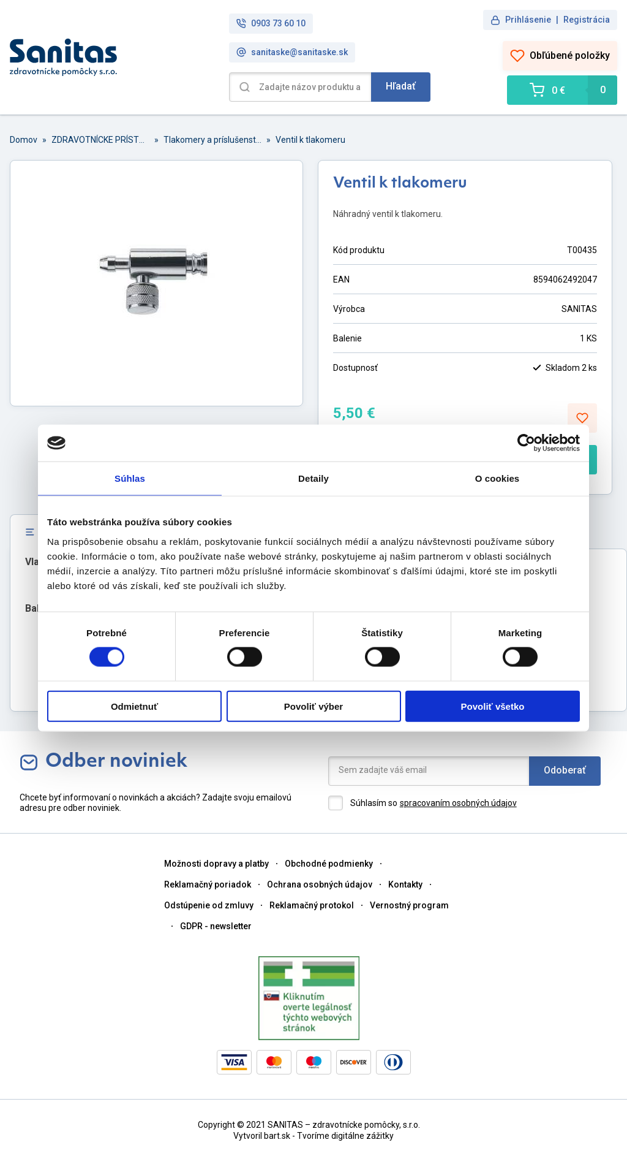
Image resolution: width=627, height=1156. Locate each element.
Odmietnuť (134, 706)
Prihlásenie (528, 20)
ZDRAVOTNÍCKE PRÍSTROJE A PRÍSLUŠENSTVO (100, 140)
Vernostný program (409, 905)
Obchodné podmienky (329, 864)
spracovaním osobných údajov (458, 803)
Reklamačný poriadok (207, 884)
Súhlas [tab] (130, 478)
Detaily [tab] (313, 478)
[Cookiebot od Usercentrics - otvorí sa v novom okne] (526, 443)
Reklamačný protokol (311, 905)
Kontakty (405, 884)
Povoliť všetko (493, 706)
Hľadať (401, 86)
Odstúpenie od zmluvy (208, 905)
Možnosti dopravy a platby (216, 864)
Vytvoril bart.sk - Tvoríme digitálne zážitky (313, 1136)
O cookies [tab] (497, 478)
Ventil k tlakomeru (310, 140)
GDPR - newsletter (216, 926)
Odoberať (565, 770)
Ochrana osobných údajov (319, 884)
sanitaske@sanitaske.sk (292, 52)
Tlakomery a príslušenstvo (212, 140)
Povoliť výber (313, 706)
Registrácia (586, 20)
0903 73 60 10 (271, 23)
